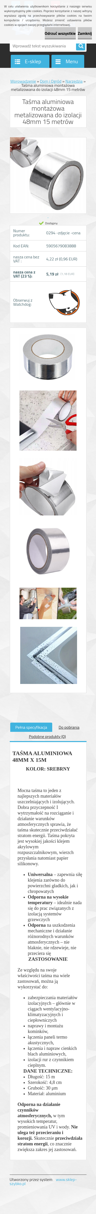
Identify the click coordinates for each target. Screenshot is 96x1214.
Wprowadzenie (23, 81)
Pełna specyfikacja (31, 727)
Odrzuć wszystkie (60, 33)
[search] (80, 46)
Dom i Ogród (50, 81)
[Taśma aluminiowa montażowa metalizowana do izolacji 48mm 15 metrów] (48, 359)
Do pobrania (69, 727)
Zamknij (85, 33)
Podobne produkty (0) (47, 736)
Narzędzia (74, 81)
